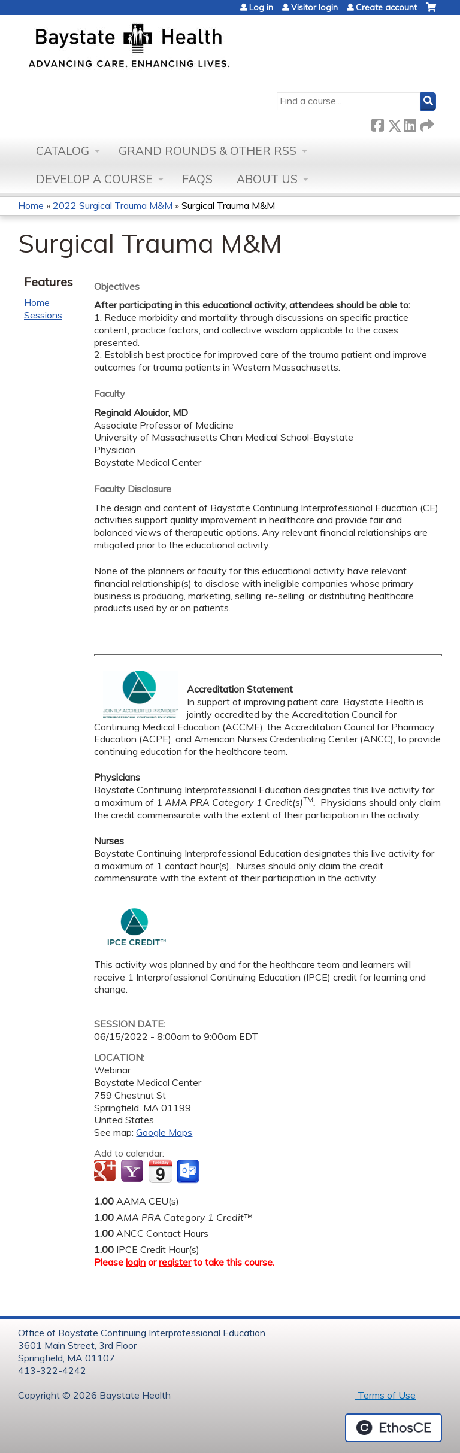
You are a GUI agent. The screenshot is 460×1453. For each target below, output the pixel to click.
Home (31, 205)
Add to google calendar (106, 1172)
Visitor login (314, 7)
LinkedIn (410, 123)
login (136, 1262)
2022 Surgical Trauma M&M (112, 205)
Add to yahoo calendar (133, 1172)
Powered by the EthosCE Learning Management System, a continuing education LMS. (393, 1427)
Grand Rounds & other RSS (207, 151)
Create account (386, 7)
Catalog (62, 151)
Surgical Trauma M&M (228, 205)
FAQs (197, 179)
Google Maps (164, 1132)
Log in (261, 7)
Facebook (377, 123)
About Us (267, 179)
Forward (426, 123)
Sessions (43, 315)
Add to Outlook (189, 1172)
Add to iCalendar (160, 1171)
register (175, 1262)
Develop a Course (94, 179)
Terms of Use (385, 1395)
